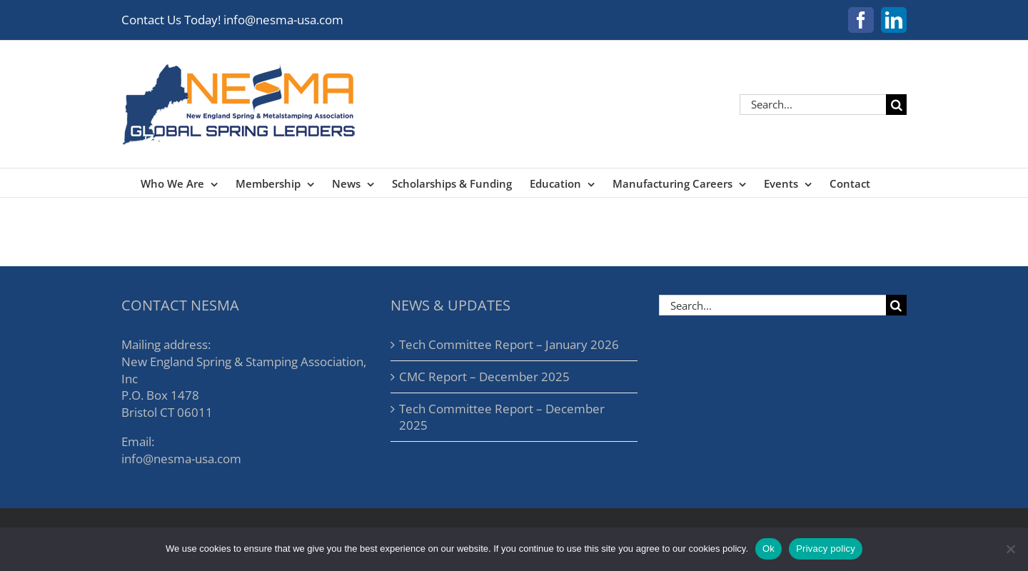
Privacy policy (825, 548)
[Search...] (813, 104)
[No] (1010, 549)
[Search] (896, 104)
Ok (768, 548)
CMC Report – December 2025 (484, 376)
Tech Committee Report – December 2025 (502, 417)
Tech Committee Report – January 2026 (509, 344)
